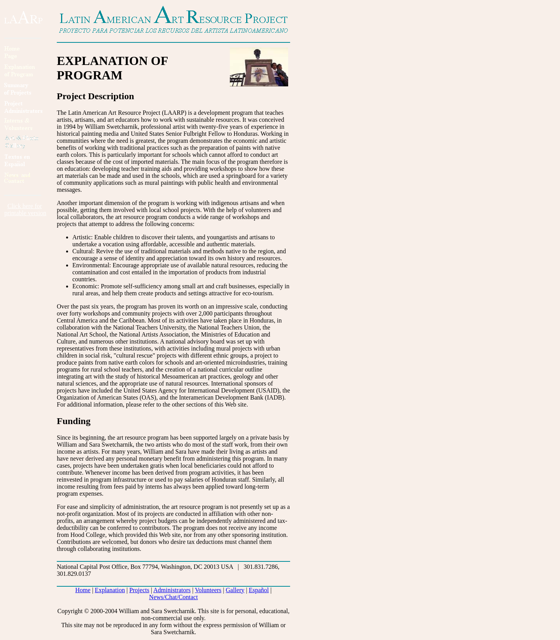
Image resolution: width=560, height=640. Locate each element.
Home (83, 590)
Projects (139, 590)
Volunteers (208, 590)
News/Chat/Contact (173, 597)
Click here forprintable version (25, 209)
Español (259, 590)
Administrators (172, 590)
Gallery (235, 590)
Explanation (110, 590)
